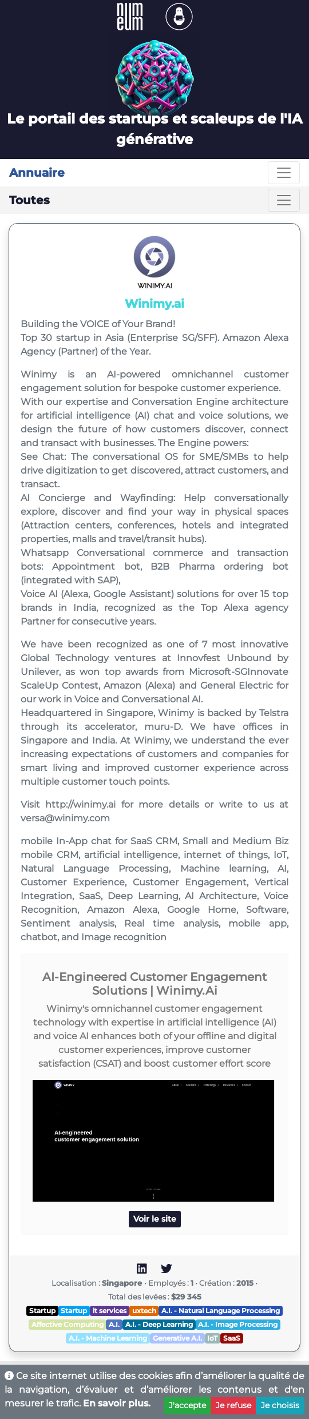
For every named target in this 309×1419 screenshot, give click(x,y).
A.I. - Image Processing (238, 1324)
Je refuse (233, 1405)
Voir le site (154, 1219)
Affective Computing (67, 1324)
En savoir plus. (116, 1403)
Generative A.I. (177, 1338)
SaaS (231, 1338)
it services (109, 1310)
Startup (42, 1310)
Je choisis (280, 1405)
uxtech (144, 1310)
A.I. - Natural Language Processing (220, 1310)
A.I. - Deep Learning (159, 1324)
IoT (212, 1338)
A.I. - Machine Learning (108, 1338)
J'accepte (187, 1405)
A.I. (114, 1324)
